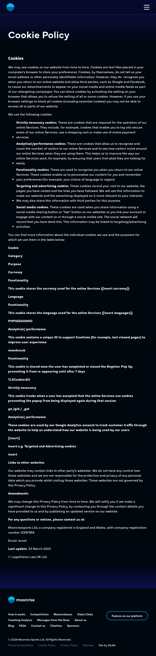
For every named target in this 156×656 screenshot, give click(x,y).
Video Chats (85, 614)
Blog (11, 625)
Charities (56, 625)
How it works (16, 614)
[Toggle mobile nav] (147, 7)
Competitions (39, 614)
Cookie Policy (46, 645)
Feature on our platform (127, 616)
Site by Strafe (107, 645)
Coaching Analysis (20, 620)
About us (81, 620)
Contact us (38, 625)
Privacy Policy (69, 645)
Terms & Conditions (20, 645)
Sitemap (88, 645)
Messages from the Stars (53, 620)
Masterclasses (63, 614)
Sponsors (73, 625)
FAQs (22, 625)
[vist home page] (10, 7)
